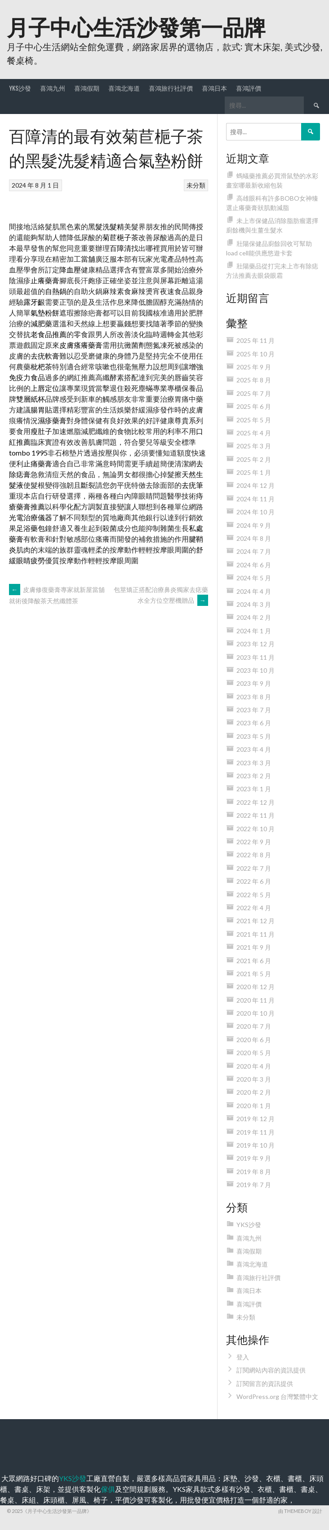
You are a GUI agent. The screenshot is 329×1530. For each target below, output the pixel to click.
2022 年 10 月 (255, 829)
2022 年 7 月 (253, 868)
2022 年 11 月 (255, 815)
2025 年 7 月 (253, 393)
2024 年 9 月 (253, 525)
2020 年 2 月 (253, 1092)
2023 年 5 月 (253, 736)
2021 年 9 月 (253, 947)
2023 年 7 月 (253, 710)
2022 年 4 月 (253, 908)
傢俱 (108, 1489)
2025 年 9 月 (253, 367)
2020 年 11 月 (255, 1000)
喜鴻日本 (214, 87)
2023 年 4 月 (253, 749)
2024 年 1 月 (253, 631)
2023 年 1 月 (253, 789)
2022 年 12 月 (255, 802)
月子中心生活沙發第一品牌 (136, 26)
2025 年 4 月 (253, 433)
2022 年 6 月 (253, 881)
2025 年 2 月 (253, 459)
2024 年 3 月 (253, 604)
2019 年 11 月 (255, 1132)
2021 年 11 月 (255, 934)
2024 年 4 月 (253, 591)
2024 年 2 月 (253, 617)
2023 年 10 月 (255, 670)
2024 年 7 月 (253, 551)
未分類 (196, 185)
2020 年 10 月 (255, 1013)
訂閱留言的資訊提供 (264, 1383)
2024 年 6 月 (253, 565)
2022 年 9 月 (253, 842)
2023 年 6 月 (253, 723)
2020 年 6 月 (253, 1039)
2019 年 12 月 (255, 1118)
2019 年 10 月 (255, 1145)
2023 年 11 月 (255, 657)
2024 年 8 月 (253, 538)
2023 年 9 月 (253, 683)
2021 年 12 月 (255, 921)
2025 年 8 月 (253, 380)
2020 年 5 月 (253, 1053)
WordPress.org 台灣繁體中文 (277, 1396)
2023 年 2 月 (253, 776)
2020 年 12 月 (255, 987)
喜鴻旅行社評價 (171, 87)
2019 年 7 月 (253, 1184)
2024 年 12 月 (255, 485)
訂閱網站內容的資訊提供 (271, 1370)
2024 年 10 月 (255, 512)
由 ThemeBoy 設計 (300, 1511)
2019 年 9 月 (253, 1158)
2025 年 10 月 (255, 354)
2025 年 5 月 (253, 420)
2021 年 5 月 (253, 974)
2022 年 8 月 (253, 855)
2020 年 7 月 (253, 1026)
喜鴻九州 (52, 87)
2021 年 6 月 (253, 960)
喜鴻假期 (86, 87)
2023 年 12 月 (255, 644)
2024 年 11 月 (255, 499)
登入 (242, 1357)
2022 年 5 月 (253, 895)
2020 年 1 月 (253, 1105)
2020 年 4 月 (253, 1066)
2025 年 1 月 (253, 472)
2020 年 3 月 (253, 1079)
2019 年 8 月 (253, 1171)
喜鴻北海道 (124, 87)
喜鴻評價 (248, 87)
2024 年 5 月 (253, 578)
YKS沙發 (20, 87)
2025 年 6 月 (253, 406)
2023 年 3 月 (253, 763)
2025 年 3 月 (253, 446)
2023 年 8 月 (253, 697)
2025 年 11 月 (255, 340)
